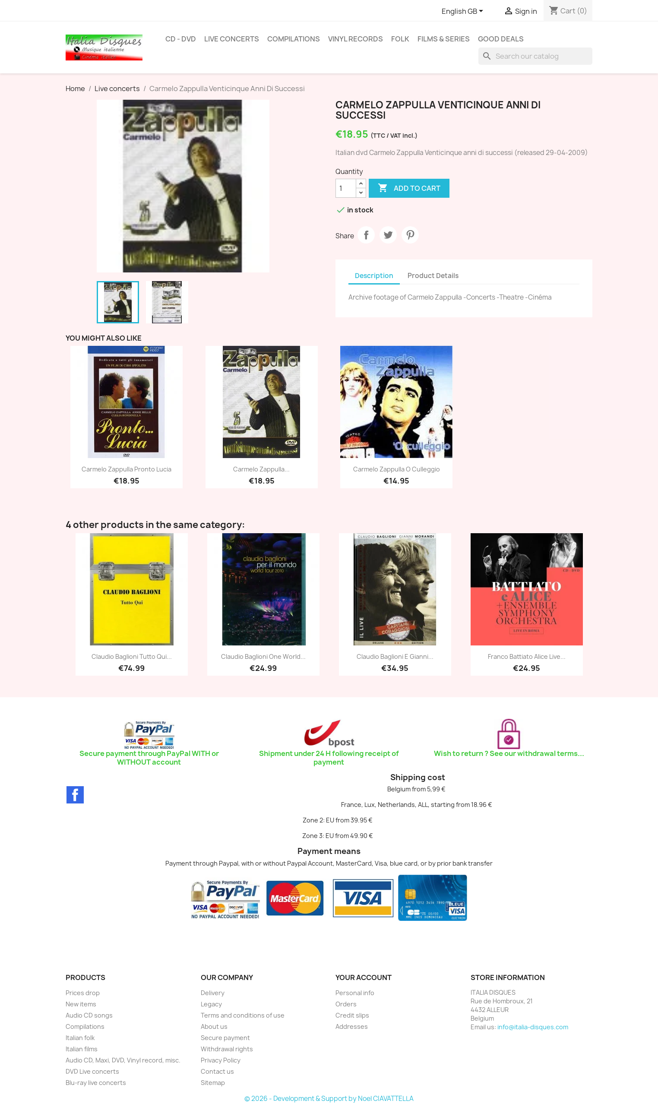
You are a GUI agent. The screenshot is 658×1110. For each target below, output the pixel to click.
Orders (346, 1004)
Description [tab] (374, 275)
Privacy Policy (220, 1060)
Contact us (217, 1071)
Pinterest (410, 235)
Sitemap (213, 1082)
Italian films (82, 1049)
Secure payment (225, 1038)
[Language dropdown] (464, 11)
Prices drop (83, 993)
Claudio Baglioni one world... (263, 656)
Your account (363, 977)
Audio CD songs (89, 1015)
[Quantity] (345, 188)
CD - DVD (180, 39)
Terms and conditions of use (243, 1015)
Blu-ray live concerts (96, 1082)
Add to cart (409, 188)
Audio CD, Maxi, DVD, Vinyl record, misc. (123, 1060)
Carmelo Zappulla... (261, 469)
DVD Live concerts (92, 1071)
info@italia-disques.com (532, 1027)
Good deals (501, 39)
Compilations (293, 39)
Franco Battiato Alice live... (527, 656)
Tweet (388, 235)
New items (81, 1004)
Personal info (354, 993)
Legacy (211, 1004)
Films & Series (444, 39)
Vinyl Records (355, 39)
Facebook (75, 794)
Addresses (351, 1026)
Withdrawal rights (227, 1049)
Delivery (213, 993)
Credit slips (352, 1015)
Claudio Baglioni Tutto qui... (132, 656)
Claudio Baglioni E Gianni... (395, 656)
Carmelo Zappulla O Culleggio (396, 469)
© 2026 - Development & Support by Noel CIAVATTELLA (329, 1098)
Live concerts (231, 39)
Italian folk (80, 1038)
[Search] (535, 56)
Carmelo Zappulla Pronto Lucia (126, 469)
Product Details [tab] (433, 275)
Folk (400, 39)
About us (214, 1026)
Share (366, 235)
